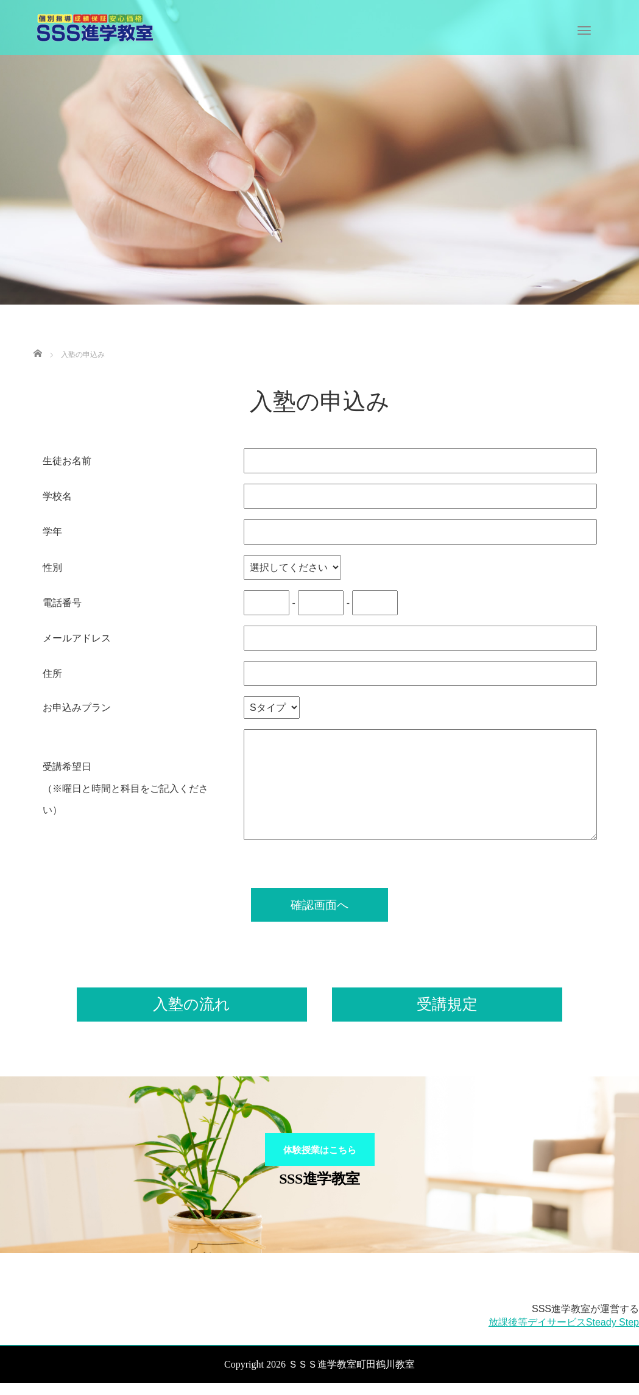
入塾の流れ (191, 1003)
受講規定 (447, 1003)
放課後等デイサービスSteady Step (564, 1335)
